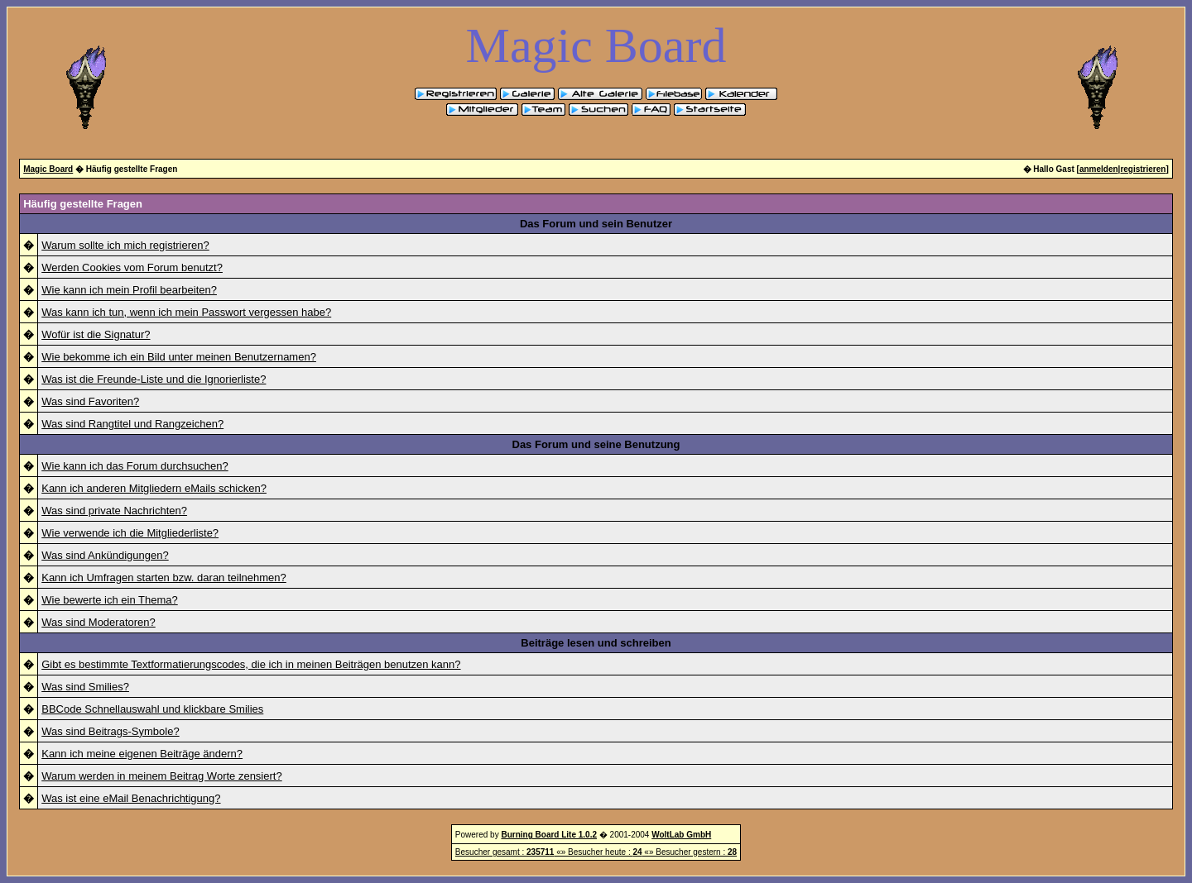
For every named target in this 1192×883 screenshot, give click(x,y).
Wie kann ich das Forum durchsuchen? (134, 466)
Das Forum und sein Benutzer (596, 223)
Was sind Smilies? (85, 686)
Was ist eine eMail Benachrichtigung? (130, 798)
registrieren (1143, 169)
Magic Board (48, 169)
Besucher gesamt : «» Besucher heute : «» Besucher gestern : (596, 852)
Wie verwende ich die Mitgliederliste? (130, 533)
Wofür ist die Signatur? (95, 334)
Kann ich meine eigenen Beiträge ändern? (142, 753)
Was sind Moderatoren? (98, 622)
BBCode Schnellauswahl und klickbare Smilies (152, 709)
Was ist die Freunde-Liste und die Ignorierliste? (153, 379)
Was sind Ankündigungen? (104, 555)
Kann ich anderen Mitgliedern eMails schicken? (154, 488)
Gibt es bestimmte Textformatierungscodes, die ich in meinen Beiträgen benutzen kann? (250, 664)
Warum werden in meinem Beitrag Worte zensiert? (161, 776)
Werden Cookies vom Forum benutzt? (132, 267)
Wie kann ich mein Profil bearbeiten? (129, 290)
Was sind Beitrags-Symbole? (110, 731)
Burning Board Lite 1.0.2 (549, 834)
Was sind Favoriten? (90, 401)
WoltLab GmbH (681, 834)
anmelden (1098, 169)
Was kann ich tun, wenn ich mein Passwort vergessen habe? (186, 312)
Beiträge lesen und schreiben (595, 643)
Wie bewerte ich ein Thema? (109, 600)
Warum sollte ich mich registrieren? (125, 245)
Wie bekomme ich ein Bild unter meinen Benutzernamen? (178, 357)
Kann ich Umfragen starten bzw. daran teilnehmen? (163, 577)
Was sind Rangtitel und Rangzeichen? (132, 424)
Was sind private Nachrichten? (114, 510)
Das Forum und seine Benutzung (596, 444)
